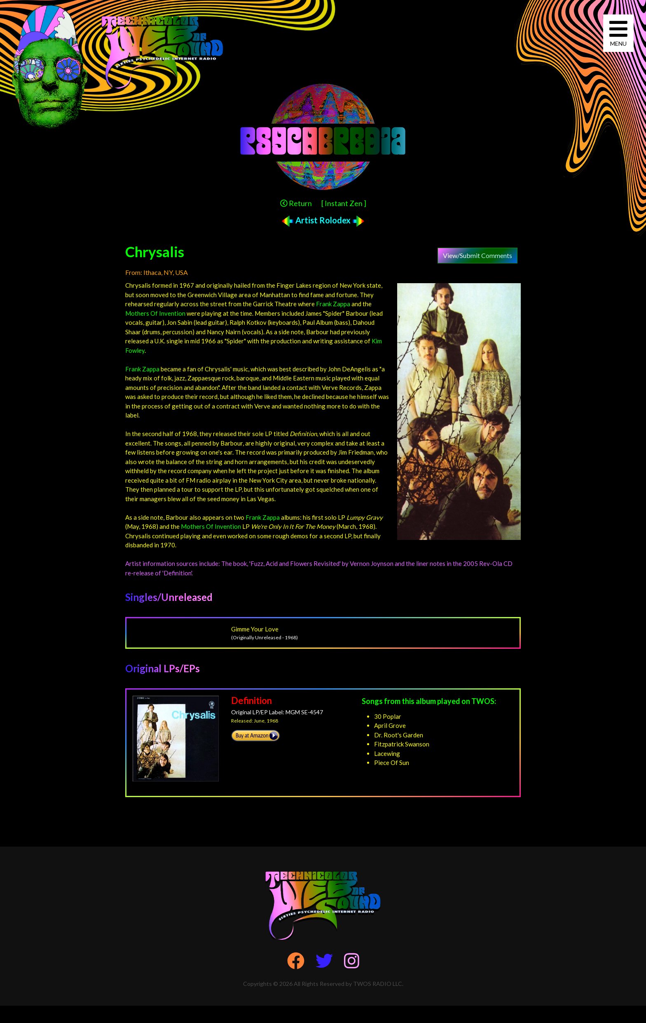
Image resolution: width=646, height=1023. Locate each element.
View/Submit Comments (477, 255)
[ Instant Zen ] (343, 203)
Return (296, 203)
